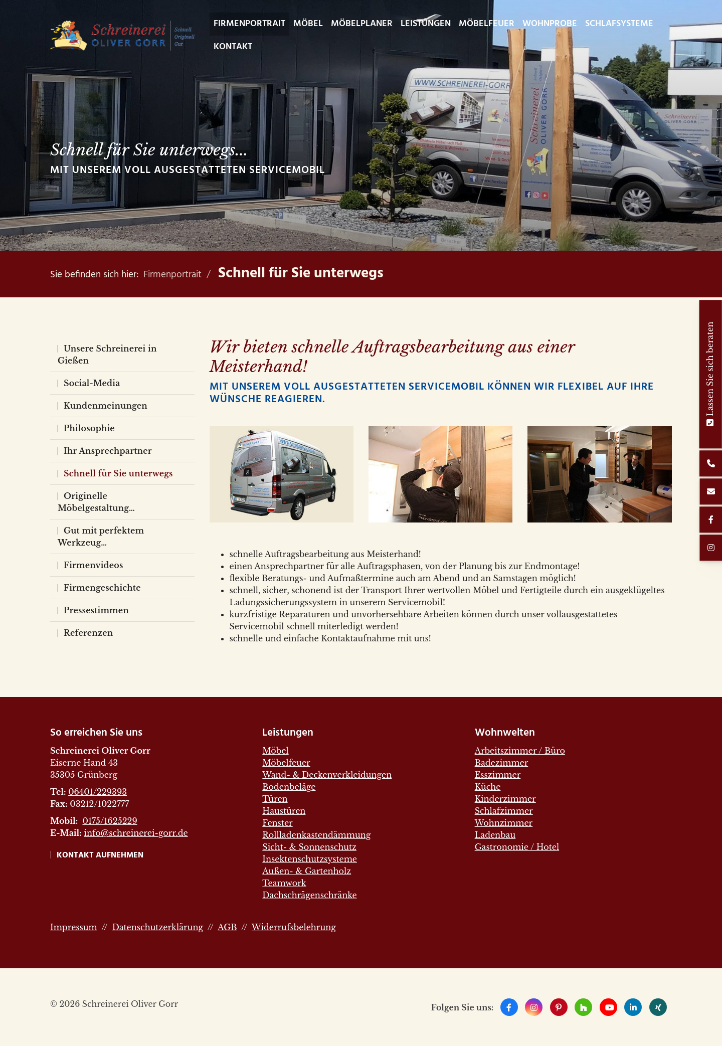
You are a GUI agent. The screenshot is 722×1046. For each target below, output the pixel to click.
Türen (274, 799)
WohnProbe (549, 24)
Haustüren (283, 811)
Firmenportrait (249, 24)
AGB (227, 927)
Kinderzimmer (505, 799)
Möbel (308, 24)
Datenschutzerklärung (157, 927)
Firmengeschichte (102, 588)
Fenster (277, 823)
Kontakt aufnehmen (100, 855)
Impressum (73, 927)
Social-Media (92, 383)
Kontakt (233, 47)
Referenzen (88, 633)
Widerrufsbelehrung (294, 927)
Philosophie (89, 428)
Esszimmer (498, 775)
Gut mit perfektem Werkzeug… (101, 537)
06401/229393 (97, 792)
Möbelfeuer (486, 24)
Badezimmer (501, 763)
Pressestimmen (96, 610)
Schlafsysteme (619, 24)
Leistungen (426, 24)
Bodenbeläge (288, 787)
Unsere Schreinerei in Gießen (107, 354)
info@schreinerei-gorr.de (136, 833)
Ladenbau (495, 835)
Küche (488, 787)
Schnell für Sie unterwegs (301, 273)
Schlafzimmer (504, 811)
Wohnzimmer (504, 823)
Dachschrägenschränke (309, 895)
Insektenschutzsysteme (309, 859)
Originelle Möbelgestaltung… (96, 502)
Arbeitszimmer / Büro (520, 751)
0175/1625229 (109, 821)
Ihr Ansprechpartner (108, 451)
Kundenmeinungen (105, 406)
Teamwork (284, 883)
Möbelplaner (362, 24)
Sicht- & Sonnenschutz (309, 847)
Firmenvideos (93, 565)
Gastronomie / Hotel (517, 847)
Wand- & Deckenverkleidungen (327, 775)
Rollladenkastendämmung (316, 835)
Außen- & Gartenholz (306, 871)
